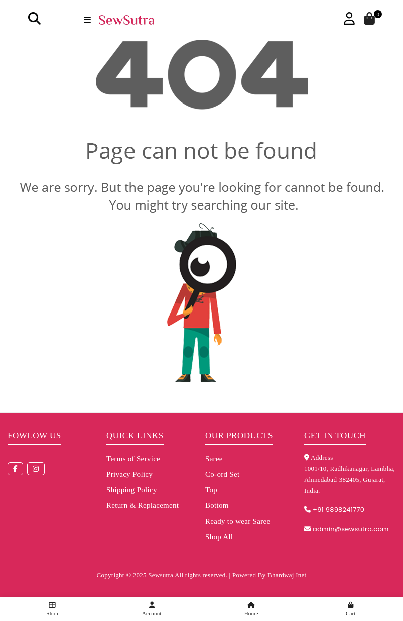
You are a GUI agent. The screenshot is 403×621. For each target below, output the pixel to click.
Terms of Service (133, 459)
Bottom (217, 505)
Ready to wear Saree (237, 521)
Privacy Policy (129, 474)
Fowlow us (34, 435)
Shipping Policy (131, 490)
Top (211, 490)
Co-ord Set (222, 474)
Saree (214, 459)
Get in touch (335, 435)
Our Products (239, 435)
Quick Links (135, 435)
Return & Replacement (142, 505)
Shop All (219, 537)
